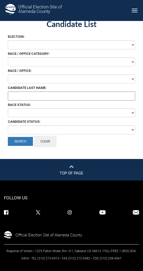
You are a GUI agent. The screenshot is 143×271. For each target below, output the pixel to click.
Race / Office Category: (29, 54)
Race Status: (19, 105)
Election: (16, 37)
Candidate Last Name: (27, 88)
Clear (45, 141)
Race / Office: (20, 71)
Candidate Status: (24, 122)
